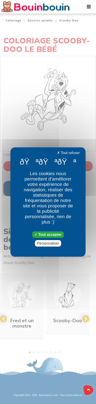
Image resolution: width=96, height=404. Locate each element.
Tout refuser (68, 153)
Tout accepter (47, 234)
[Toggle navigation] (89, 6)
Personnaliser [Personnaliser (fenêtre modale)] (48, 243)
